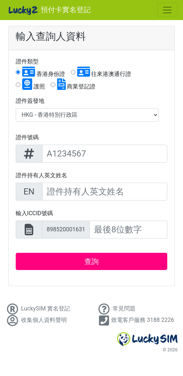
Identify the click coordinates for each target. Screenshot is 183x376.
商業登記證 (76, 84)
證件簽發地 (30, 100)
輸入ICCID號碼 (34, 213)
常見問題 (116, 308)
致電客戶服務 (135, 320)
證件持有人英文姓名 (41, 175)
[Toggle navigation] (167, 10)
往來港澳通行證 (104, 71)
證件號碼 (27, 137)
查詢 (91, 261)
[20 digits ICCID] (128, 229)
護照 (33, 84)
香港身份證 (43, 71)
